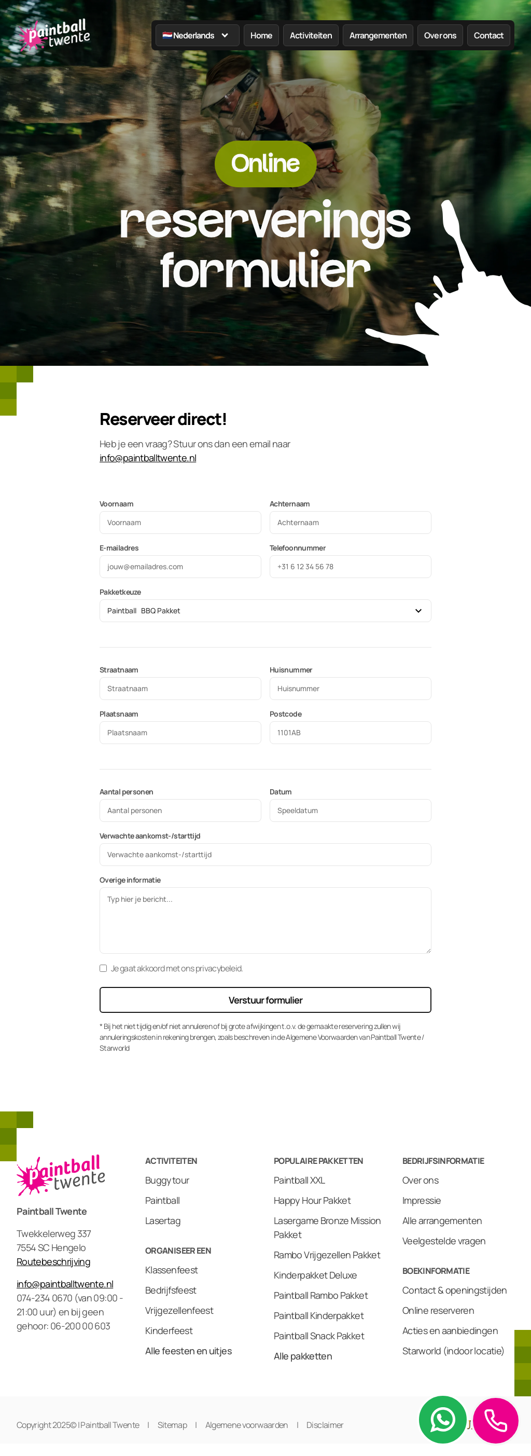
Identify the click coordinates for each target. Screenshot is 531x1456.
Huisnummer (291, 670)
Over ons (420, 1180)
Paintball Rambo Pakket (321, 1295)
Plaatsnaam (119, 714)
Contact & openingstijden (454, 1290)
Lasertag (162, 1220)
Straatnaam (119, 670)
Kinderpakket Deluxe (315, 1275)
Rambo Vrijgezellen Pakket (327, 1254)
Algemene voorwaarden (246, 1425)
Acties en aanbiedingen (450, 1330)
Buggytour (167, 1180)
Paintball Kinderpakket (319, 1315)
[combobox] (257, 611)
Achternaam (290, 504)
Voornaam (116, 504)
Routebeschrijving (53, 1261)
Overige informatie (130, 880)
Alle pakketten (303, 1356)
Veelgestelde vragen (444, 1240)
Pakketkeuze (120, 592)
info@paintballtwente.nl (148, 457)
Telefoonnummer (298, 548)
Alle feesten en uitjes (188, 1350)
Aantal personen (126, 791)
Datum (281, 791)
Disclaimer (325, 1425)
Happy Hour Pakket (312, 1200)
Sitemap (172, 1425)
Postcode (285, 714)
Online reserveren (438, 1310)
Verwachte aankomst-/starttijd (150, 836)
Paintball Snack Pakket (319, 1335)
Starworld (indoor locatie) (453, 1350)
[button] (197, 35)
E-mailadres (119, 548)
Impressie (421, 1200)
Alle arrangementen (442, 1220)
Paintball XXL (299, 1180)
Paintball (162, 1200)
